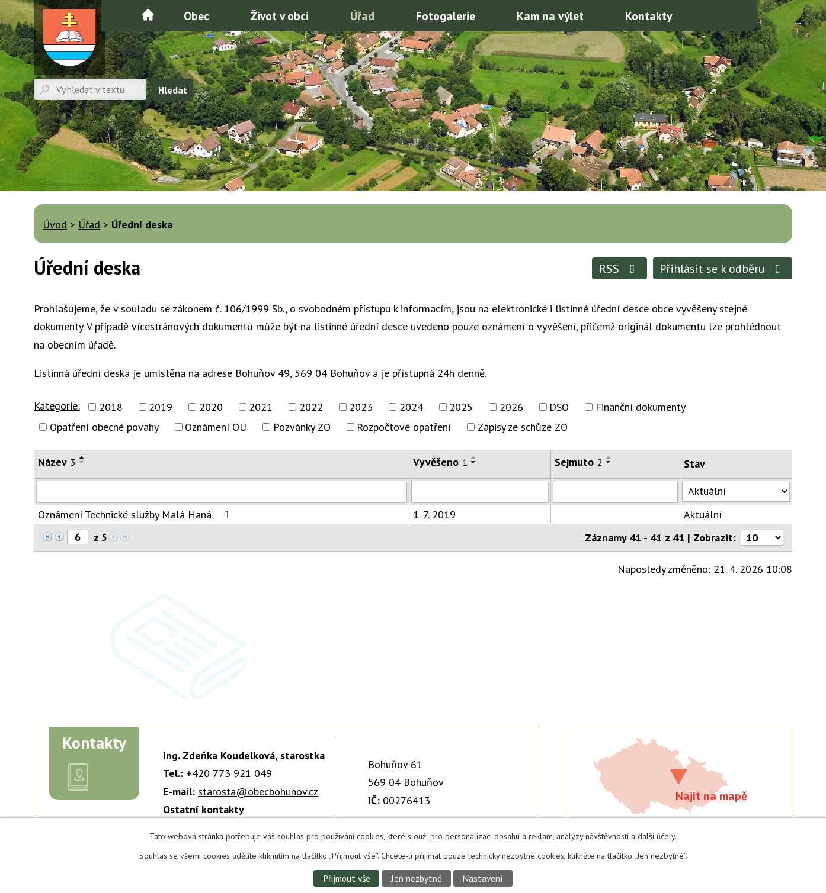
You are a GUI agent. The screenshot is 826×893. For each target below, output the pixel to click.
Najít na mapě (711, 795)
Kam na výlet (550, 15)
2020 (211, 407)
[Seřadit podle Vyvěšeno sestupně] (474, 462)
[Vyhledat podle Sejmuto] (615, 492)
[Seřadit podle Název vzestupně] (82, 457)
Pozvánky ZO (302, 427)
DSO (559, 407)
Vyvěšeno (440, 462)
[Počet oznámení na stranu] (762, 538)
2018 (111, 407)
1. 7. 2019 (434, 514)
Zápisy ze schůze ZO (523, 427)
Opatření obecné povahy (104, 427)
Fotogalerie (445, 15)
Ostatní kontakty (203, 809)
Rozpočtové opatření (404, 427)
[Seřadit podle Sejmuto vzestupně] (609, 457)
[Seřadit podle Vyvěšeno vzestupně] (474, 457)
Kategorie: (57, 405)
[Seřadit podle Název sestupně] (82, 462)
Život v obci (280, 15)
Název (57, 462)
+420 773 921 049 (229, 773)
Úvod (148, 15)
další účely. (657, 836)
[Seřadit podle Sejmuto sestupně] (609, 462)
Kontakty (648, 15)
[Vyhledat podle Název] (221, 492)
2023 (361, 407)
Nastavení (482, 878)
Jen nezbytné (416, 878)
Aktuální (703, 514)
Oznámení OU (215, 427)
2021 (261, 407)
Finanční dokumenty (641, 407)
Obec (196, 15)
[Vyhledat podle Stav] (736, 491)
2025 (461, 407)
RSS (619, 268)
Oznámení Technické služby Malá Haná (135, 514)
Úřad (362, 15)
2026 (511, 407)
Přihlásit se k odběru (722, 268)
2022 (311, 407)
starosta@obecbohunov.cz (258, 791)
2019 (160, 407)
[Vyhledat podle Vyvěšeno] (480, 492)
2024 (411, 407)
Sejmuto (579, 462)
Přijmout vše (346, 878)
